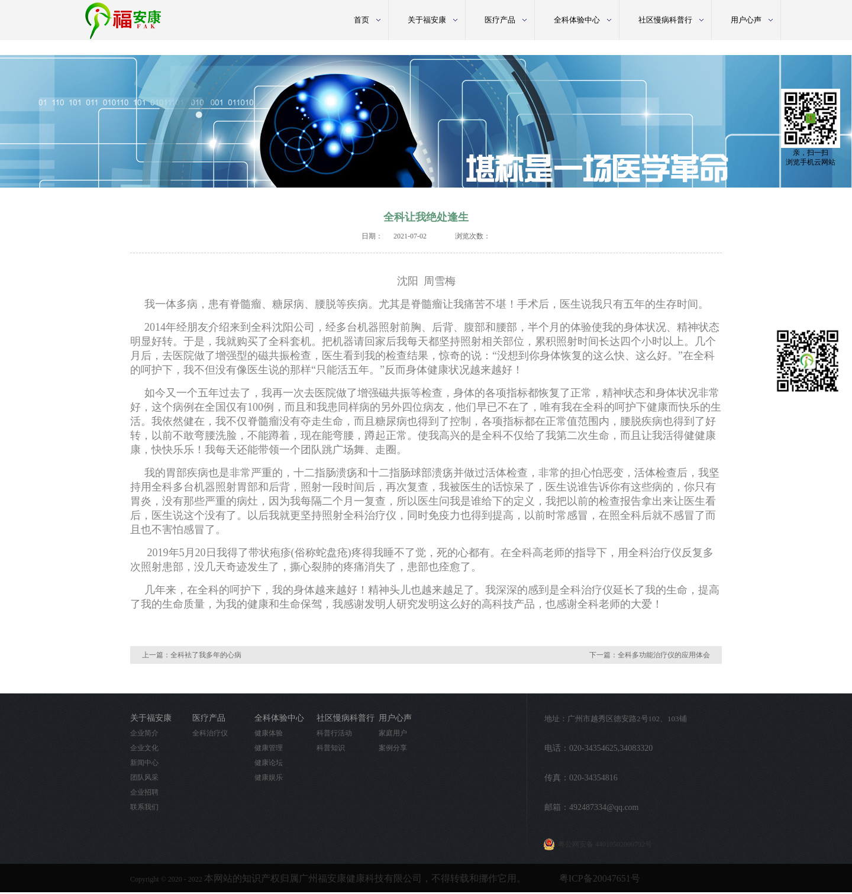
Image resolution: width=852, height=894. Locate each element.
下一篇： (649, 655)
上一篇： (191, 655)
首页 (361, 19)
